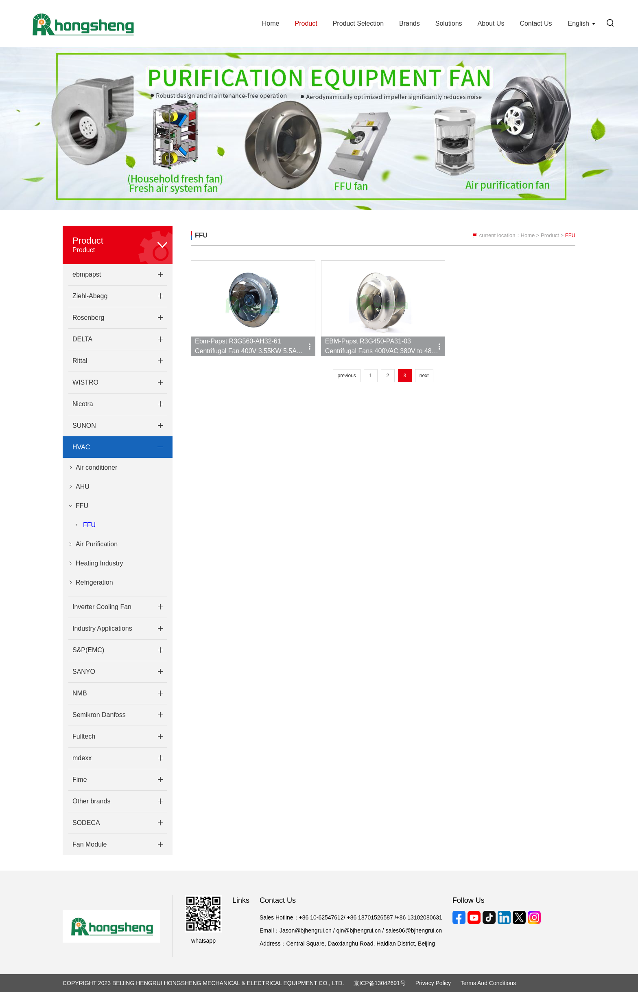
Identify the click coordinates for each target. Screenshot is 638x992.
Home (271, 23)
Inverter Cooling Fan (101, 606)
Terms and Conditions (488, 983)
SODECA (86, 822)
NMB (79, 693)
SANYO (83, 671)
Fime (79, 779)
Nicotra (82, 403)
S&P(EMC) (88, 650)
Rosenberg (88, 317)
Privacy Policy (433, 983)
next (424, 375)
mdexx (82, 757)
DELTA (82, 339)
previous (346, 375)
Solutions (448, 23)
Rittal (79, 360)
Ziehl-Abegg (89, 296)
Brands (409, 23)
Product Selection (358, 23)
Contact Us (536, 23)
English (578, 23)
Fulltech (83, 736)
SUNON (84, 425)
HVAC (81, 447)
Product (306, 23)
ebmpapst (86, 274)
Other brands (91, 801)
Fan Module (89, 844)
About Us (491, 23)
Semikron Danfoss (99, 714)
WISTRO (85, 382)
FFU (89, 524)
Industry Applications (102, 628)
